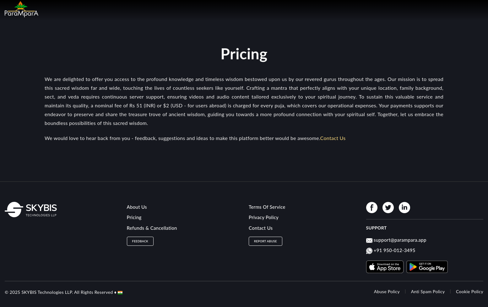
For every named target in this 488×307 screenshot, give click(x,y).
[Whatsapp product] (369, 252)
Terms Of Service (267, 207)
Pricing (134, 217)
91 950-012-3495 (396, 250)
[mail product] (369, 241)
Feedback (140, 241)
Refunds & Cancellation (152, 228)
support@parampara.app (400, 240)
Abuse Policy (387, 291)
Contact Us (261, 228)
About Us (137, 207)
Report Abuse (265, 241)
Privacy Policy (264, 217)
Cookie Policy (469, 291)
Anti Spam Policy (428, 291)
